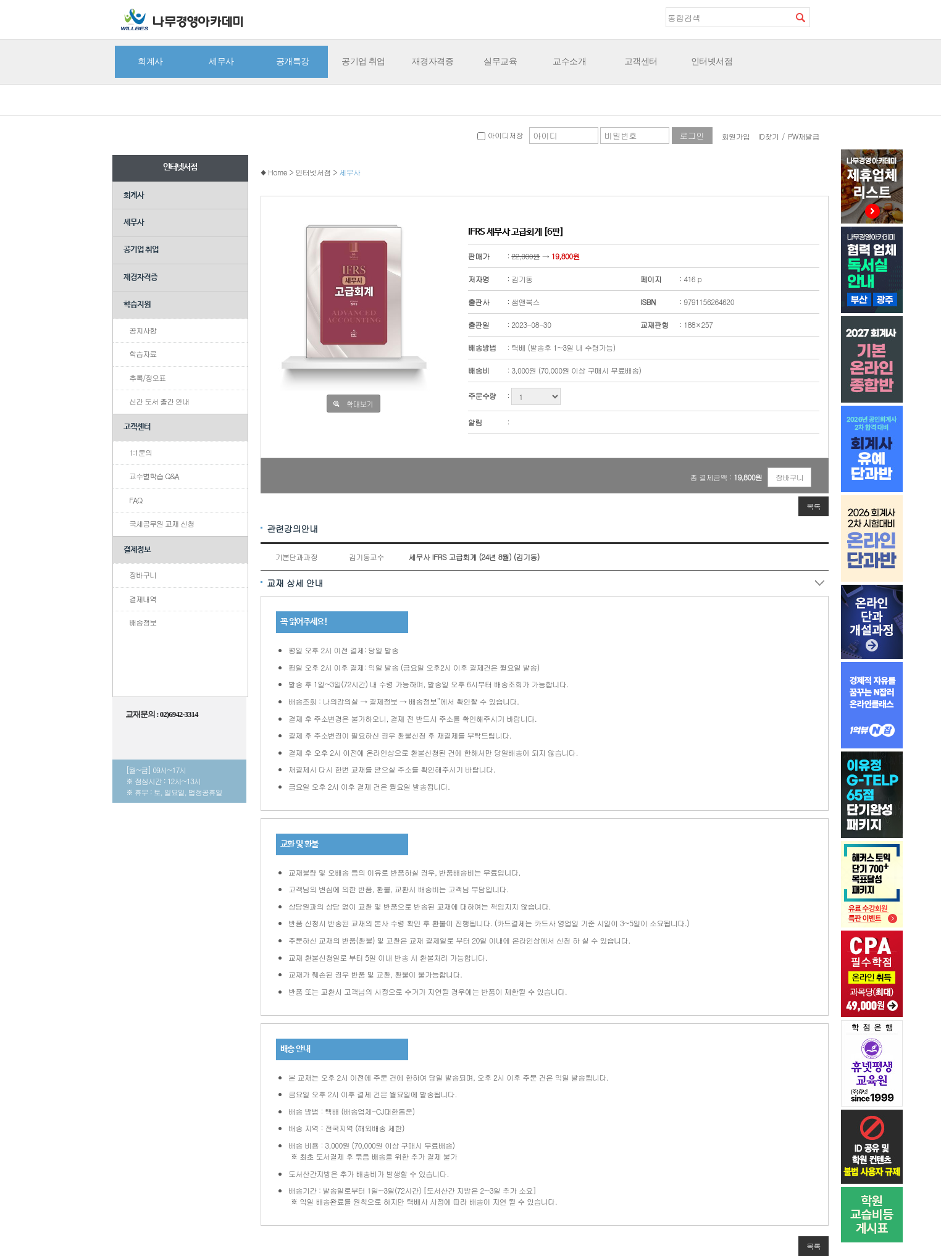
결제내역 (142, 598)
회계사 (150, 61)
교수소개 (569, 61)
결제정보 (137, 550)
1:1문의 (140, 452)
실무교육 (500, 61)
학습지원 (137, 304)
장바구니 (142, 574)
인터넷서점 (712, 61)
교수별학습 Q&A (153, 476)
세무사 (221, 61)
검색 (800, 17)
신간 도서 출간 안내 (159, 401)
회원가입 (736, 136)
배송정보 (142, 622)
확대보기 (359, 404)
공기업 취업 (363, 61)
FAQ (135, 500)
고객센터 (641, 61)
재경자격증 (433, 61)
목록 (813, 506)
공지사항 (142, 330)
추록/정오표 (147, 377)
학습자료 (142, 353)
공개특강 (292, 61)
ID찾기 (768, 136)
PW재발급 (803, 136)
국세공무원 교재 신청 (161, 523)
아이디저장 (499, 135)
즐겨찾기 (819, 16)
